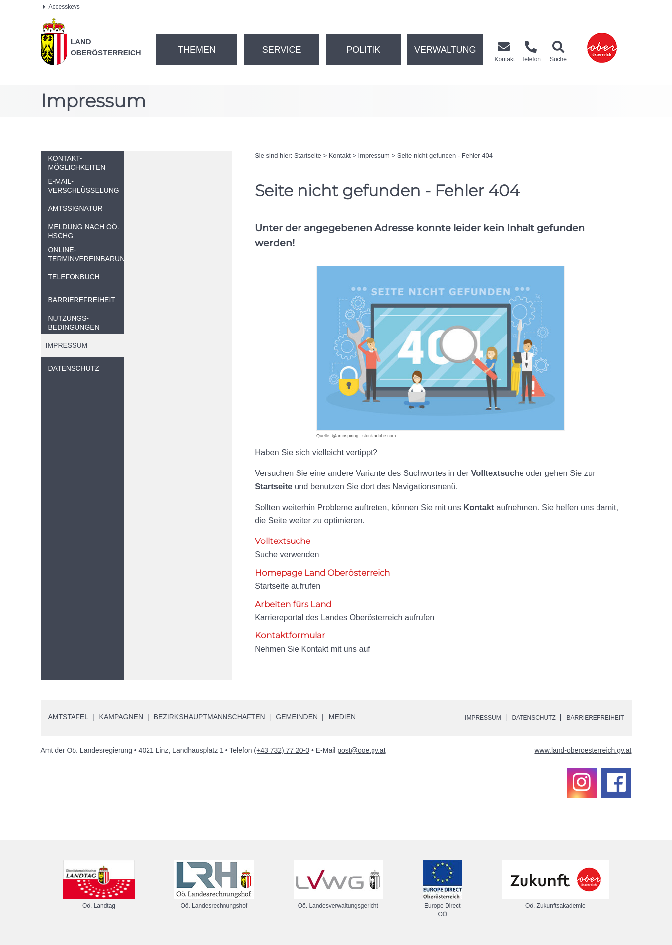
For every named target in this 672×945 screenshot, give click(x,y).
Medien (342, 718)
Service (281, 50)
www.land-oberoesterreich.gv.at (582, 751)
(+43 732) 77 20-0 (281, 751)
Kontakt (340, 155)
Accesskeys (61, 6)
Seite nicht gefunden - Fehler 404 (445, 155)
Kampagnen (121, 718)
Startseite (307, 155)
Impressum (374, 155)
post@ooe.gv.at (361, 751)
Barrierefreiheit (590, 718)
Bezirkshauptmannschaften (209, 718)
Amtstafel (68, 718)
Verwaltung (445, 50)
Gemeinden (297, 718)
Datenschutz (520, 718)
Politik (363, 50)
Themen (197, 50)
